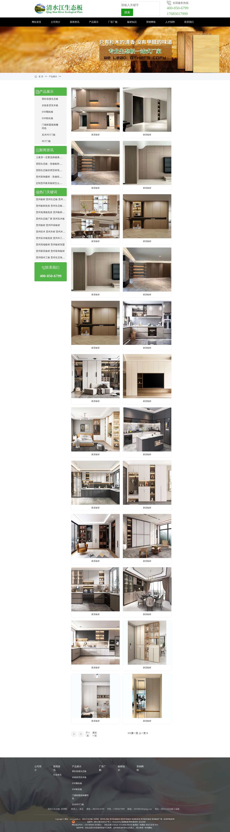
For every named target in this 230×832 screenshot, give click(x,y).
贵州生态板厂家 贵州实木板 (50, 218)
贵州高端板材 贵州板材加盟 (50, 244)
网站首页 (36, 22)
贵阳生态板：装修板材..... (49, 164)
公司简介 (55, 22)
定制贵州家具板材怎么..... (49, 183)
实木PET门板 (48, 134)
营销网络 (151, 22)
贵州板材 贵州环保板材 (48, 225)
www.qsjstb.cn (75, 819)
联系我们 (189, 22)
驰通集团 (125, 822)
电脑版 (142, 825)
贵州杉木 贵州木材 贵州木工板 (52, 231)
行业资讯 (57, 775)
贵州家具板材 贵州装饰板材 (50, 251)
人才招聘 (170, 22)
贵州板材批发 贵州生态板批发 (51, 206)
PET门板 (46, 141)
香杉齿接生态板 (50, 99)
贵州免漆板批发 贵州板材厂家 (51, 212)
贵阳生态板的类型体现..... (49, 170)
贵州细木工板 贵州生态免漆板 (51, 257)
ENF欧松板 (47, 118)
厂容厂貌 (112, 22)
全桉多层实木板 (50, 105)
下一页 (88, 734)
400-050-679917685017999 (177, 11)
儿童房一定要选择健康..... (49, 157)
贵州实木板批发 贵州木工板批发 (52, 238)
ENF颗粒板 (47, 112)
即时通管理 (133, 822)
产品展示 (93, 22)
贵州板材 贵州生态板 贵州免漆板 (53, 199)
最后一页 (95, 734)
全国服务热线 (180, 2)
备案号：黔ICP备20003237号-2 (99, 822)
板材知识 (132, 22)
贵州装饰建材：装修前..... (49, 176)
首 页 (41, 76)
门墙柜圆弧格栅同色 (80, 797)
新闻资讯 (74, 22)
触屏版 (135, 825)
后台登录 (142, 822)
